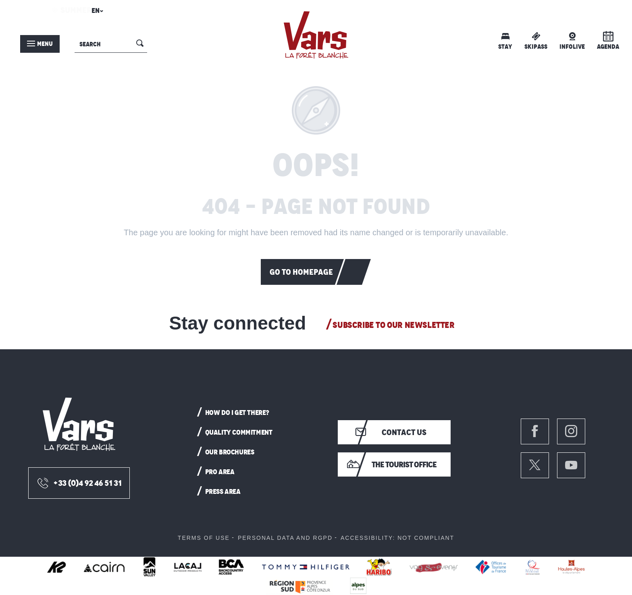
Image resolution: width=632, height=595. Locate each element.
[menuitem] (316, 35)
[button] (96, 13)
